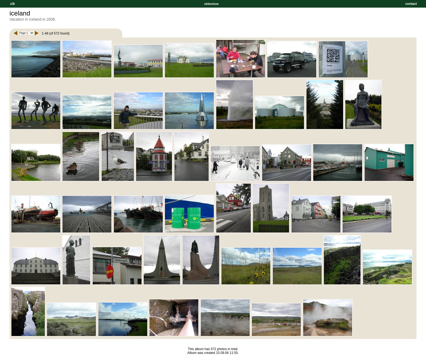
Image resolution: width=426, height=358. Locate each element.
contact (411, 4)
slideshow (211, 3)
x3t (12, 4)
